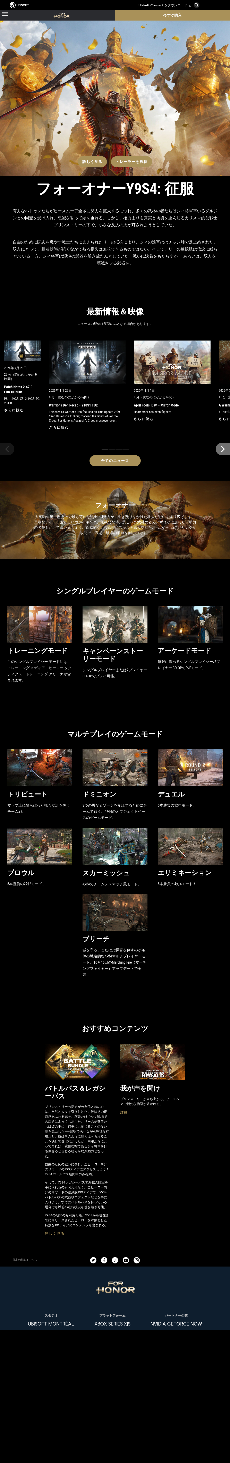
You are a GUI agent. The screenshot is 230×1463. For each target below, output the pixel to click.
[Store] (115, 1426)
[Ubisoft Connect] (115, 1436)
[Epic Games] (112, 1288)
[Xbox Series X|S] (112, 1247)
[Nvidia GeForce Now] (176, 1247)
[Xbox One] (112, 1255)
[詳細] (124, 1036)
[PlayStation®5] (112, 1263)
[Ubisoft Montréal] (51, 1247)
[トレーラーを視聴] (131, 81)
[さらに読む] (14, 335)
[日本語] (115, 1374)
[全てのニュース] (115, 381)
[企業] (115, 1445)
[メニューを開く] (5, 14)
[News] (115, 1454)
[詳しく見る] (92, 81)
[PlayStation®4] (112, 1272)
